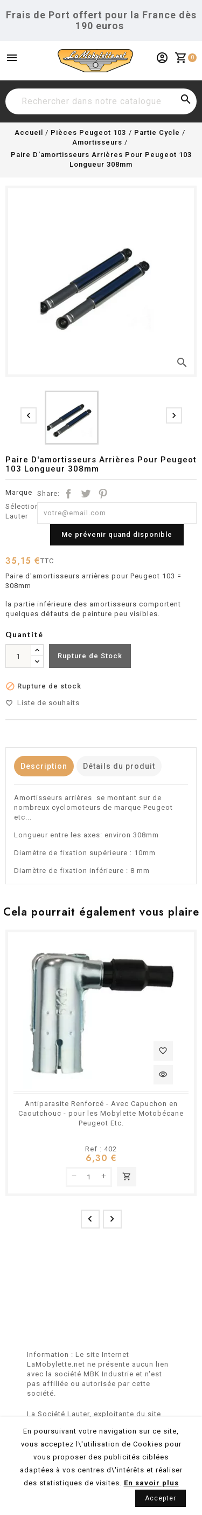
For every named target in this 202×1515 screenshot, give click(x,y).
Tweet (85, 493)
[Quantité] (18, 656)
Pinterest (103, 493)
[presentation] (28, 415)
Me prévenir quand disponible (116, 534)
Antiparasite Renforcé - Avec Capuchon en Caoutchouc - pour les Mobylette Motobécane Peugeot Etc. (101, 1113)
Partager (68, 493)
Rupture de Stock (90, 656)
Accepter (160, 1498)
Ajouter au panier (126, 1176)
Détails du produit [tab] (119, 766)
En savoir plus (151, 1483)
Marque (18, 492)
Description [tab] (43, 766)
